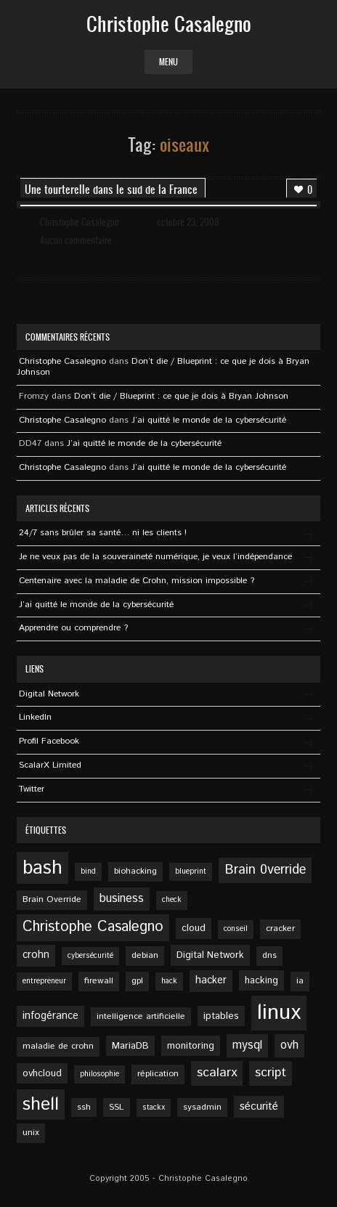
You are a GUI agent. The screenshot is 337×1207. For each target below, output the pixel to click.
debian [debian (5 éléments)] (144, 955)
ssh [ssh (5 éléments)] (84, 1107)
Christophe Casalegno (79, 222)
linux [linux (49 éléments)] (279, 1012)
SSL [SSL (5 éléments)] (116, 1107)
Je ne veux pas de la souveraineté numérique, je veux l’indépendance (155, 556)
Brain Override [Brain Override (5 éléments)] (52, 899)
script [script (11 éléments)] (270, 1072)
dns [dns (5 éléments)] (269, 955)
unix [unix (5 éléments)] (31, 1132)
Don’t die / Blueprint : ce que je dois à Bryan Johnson (163, 366)
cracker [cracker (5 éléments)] (280, 928)
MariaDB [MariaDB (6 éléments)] (130, 1046)
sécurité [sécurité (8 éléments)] (259, 1107)
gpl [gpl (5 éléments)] (137, 981)
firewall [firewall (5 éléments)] (98, 981)
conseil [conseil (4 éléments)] (236, 929)
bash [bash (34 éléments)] (42, 868)
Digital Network (49, 694)
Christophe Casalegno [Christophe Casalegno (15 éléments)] (93, 927)
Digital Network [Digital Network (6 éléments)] (210, 955)
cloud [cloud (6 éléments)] (194, 928)
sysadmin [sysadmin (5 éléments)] (202, 1107)
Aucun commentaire (76, 240)
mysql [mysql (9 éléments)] (247, 1045)
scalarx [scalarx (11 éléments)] (217, 1072)
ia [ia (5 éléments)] (300, 981)
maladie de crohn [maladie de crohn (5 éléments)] (58, 1046)
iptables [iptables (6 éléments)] (221, 1016)
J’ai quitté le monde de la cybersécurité (208, 420)
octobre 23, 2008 (188, 222)
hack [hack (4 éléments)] (169, 981)
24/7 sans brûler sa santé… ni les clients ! (103, 533)
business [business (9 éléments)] (122, 898)
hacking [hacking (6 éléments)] (261, 980)
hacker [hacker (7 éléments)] (211, 980)
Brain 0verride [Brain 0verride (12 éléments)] (265, 870)
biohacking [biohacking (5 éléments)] (135, 871)
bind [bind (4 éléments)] (88, 871)
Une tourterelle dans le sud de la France (111, 189)
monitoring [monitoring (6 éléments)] (190, 1046)
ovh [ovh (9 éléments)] (289, 1045)
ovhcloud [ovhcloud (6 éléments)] (42, 1073)
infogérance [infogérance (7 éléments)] (50, 1016)
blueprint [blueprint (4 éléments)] (190, 871)
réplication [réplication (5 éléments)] (158, 1074)
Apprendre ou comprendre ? (73, 628)
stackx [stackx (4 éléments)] (153, 1107)
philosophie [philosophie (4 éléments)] (99, 1074)
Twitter (31, 789)
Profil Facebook (49, 741)
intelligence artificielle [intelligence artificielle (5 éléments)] (141, 1016)
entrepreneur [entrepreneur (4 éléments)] (44, 981)
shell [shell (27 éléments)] (41, 1105)
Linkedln (35, 717)
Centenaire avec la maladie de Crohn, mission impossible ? (136, 580)
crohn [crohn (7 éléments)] (36, 955)
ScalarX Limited (50, 765)
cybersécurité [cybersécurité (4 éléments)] (90, 956)
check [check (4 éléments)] (172, 900)
